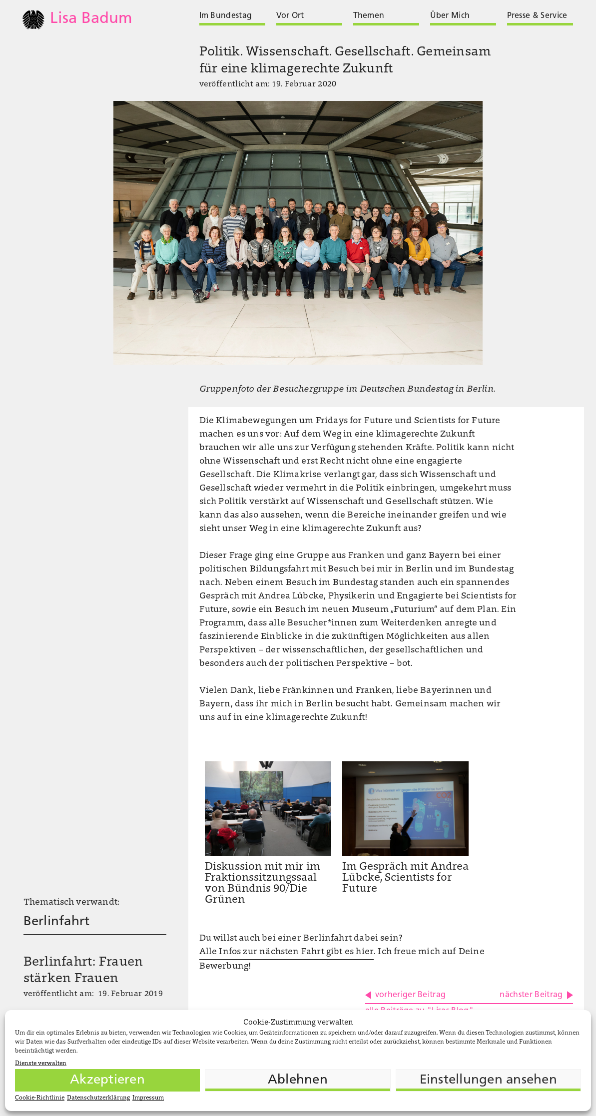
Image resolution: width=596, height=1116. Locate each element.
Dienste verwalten (40, 1064)
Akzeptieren (107, 1080)
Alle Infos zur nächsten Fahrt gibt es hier (286, 952)
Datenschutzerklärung (98, 1098)
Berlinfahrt (56, 922)
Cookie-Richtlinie (39, 1098)
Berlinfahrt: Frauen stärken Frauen (83, 971)
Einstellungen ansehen (488, 1080)
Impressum (148, 1098)
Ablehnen (298, 1080)
